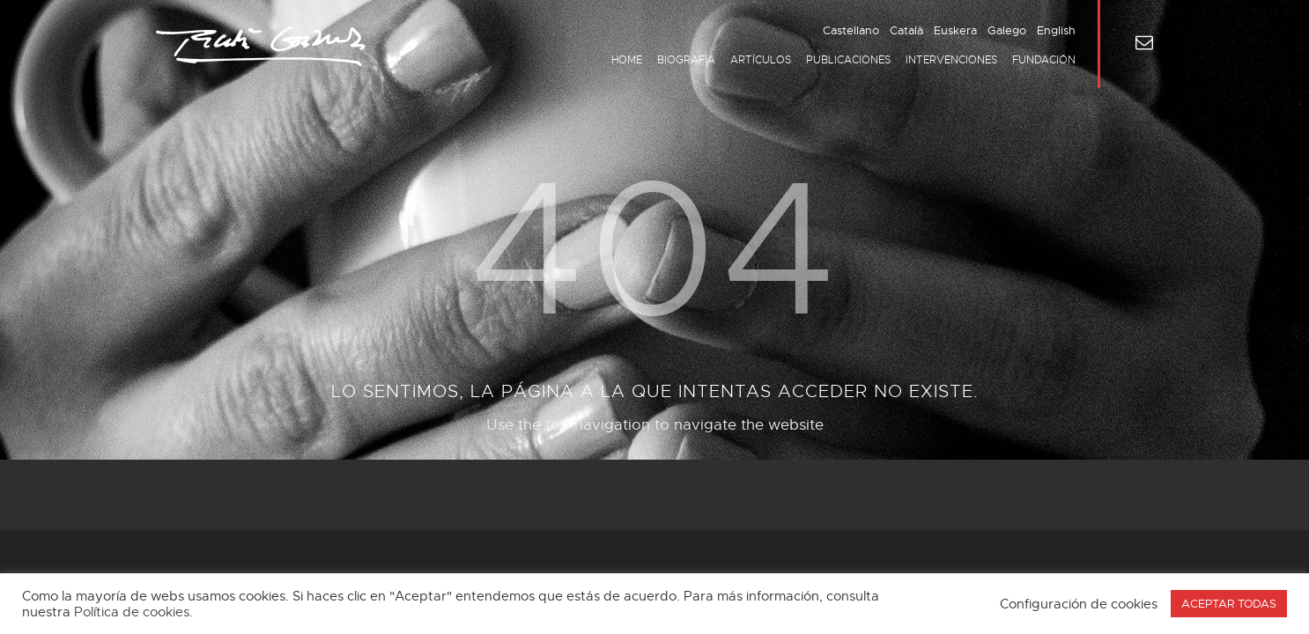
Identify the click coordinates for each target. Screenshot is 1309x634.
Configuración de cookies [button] (1078, 604)
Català (906, 30)
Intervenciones (951, 60)
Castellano (851, 30)
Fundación (1044, 60)
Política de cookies (131, 612)
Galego (1006, 30)
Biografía (686, 60)
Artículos (760, 60)
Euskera (955, 30)
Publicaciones (848, 60)
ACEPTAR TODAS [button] (1228, 603)
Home (626, 60)
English (1056, 30)
